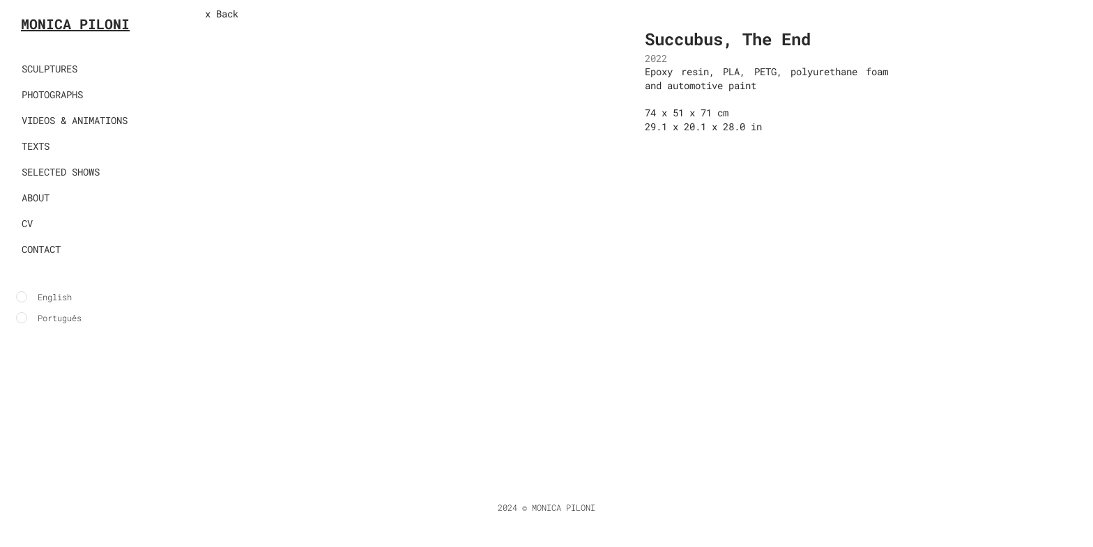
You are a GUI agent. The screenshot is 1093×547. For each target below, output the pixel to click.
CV (27, 223)
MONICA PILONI (75, 24)
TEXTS (35, 146)
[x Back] (251, 14)
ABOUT (35, 197)
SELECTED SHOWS (61, 171)
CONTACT (41, 249)
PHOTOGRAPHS (52, 94)
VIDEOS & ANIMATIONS (75, 120)
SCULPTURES (49, 68)
